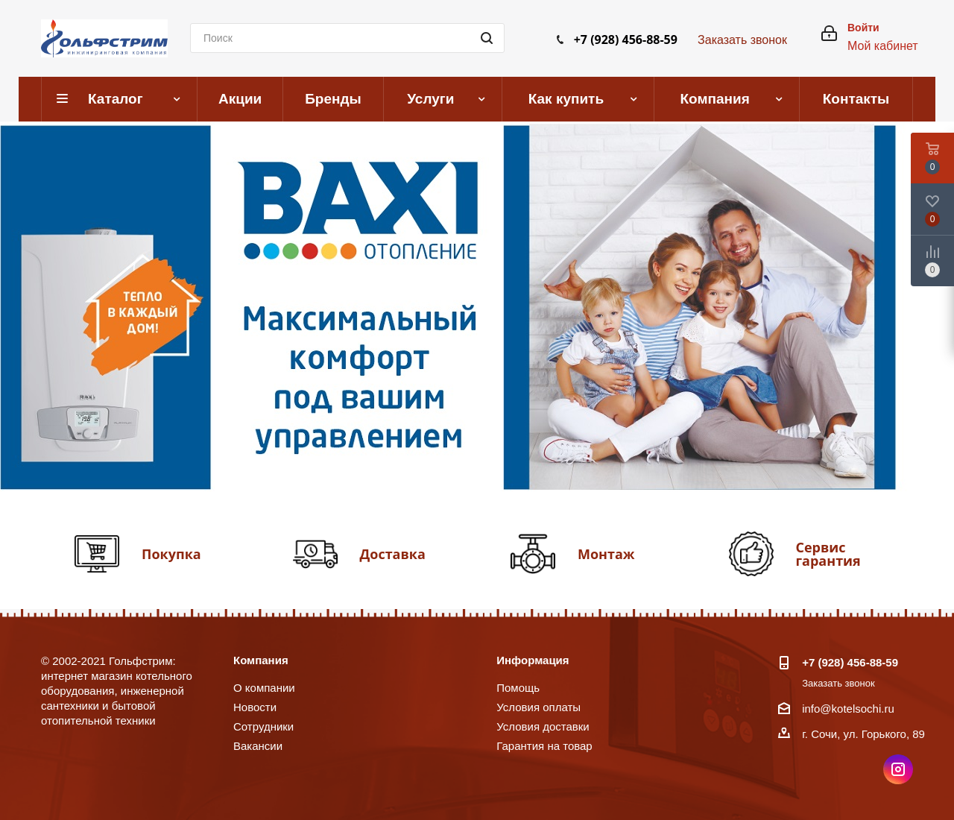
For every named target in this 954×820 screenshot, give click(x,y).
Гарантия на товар (544, 745)
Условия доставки (542, 726)
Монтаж (606, 554)
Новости (255, 707)
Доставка (393, 554)
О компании (264, 687)
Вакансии (257, 745)
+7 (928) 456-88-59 (625, 39)
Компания (260, 660)
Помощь (518, 687)
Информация (532, 660)
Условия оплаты (538, 707)
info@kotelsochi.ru (848, 708)
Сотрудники (263, 726)
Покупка (171, 554)
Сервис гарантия (828, 553)
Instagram (898, 769)
